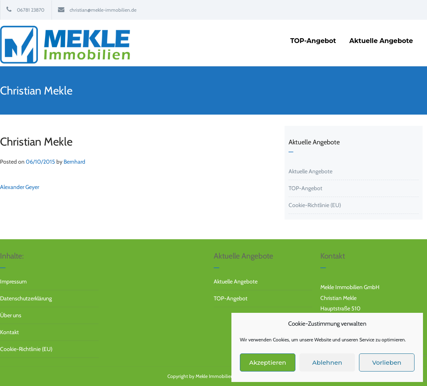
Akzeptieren (267, 362)
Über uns (10, 315)
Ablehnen (327, 362)
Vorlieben (387, 362)
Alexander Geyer (19, 187)
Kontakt (9, 332)
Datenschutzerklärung (26, 298)
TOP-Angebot (305, 188)
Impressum (13, 281)
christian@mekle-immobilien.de (103, 10)
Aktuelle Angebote (310, 171)
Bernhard (74, 161)
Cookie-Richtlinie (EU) (315, 205)
